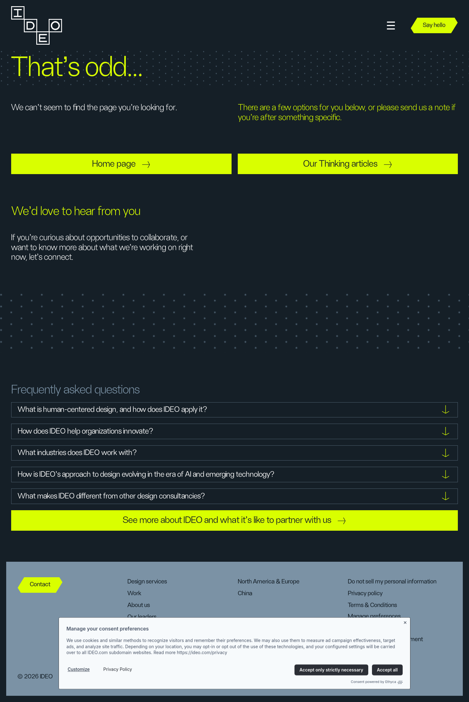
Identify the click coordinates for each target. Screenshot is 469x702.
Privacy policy (365, 593)
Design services (147, 581)
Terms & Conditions (372, 605)
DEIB (133, 629)
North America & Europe (268, 581)
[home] (36, 25)
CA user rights (365, 627)
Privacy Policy (117, 685)
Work (134, 593)
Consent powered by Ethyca (377, 697)
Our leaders (141, 617)
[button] (391, 25)
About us (138, 605)
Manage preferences (374, 616)
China (245, 593)
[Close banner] (405, 637)
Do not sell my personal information (392, 581)
